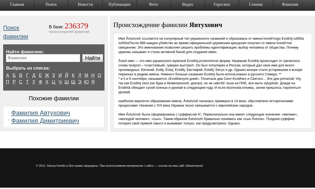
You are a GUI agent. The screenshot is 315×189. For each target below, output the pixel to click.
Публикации (119, 4)
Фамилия (290, 4)
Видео (187, 4)
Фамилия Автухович (40, 112)
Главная (17, 4)
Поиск (51, 4)
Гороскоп (222, 4)
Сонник (256, 4)
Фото (153, 4)
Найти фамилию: (25, 52)
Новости (85, 4)
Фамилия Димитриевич (45, 120)
